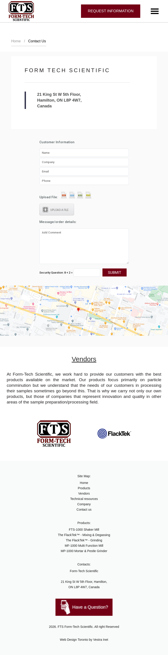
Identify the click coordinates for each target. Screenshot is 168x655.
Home (16, 41)
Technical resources (84, 499)
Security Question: (69, 272)
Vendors (84, 493)
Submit (114, 272)
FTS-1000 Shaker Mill (84, 529)
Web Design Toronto (74, 639)
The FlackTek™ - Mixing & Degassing (84, 535)
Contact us (84, 509)
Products (84, 488)
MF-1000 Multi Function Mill (84, 545)
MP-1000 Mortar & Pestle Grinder (84, 551)
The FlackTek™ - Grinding (84, 540)
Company (84, 504)
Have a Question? (90, 607)
